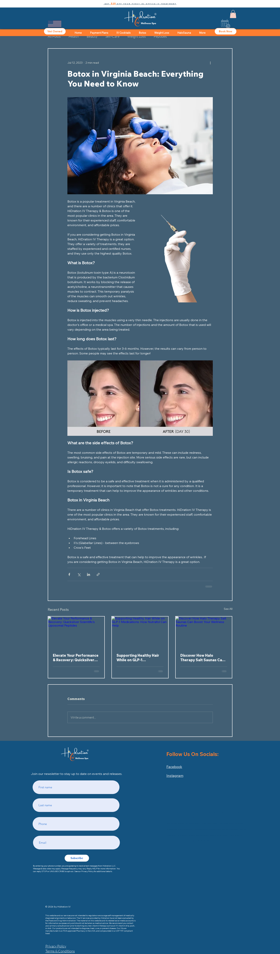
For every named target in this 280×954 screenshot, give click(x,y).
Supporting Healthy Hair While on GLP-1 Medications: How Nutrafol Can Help (138, 657)
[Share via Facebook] (69, 574)
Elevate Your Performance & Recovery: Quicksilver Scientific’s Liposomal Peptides (75, 657)
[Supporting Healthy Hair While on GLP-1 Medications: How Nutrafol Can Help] (140, 632)
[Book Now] (226, 31)
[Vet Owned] (55, 31)
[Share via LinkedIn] (88, 574)
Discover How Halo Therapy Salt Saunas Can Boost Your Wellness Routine (202, 657)
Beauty (92, 36)
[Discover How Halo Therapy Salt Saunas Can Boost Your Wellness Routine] (204, 632)
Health (74, 36)
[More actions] (210, 62)
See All (228, 609)
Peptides (160, 36)
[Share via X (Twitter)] (79, 574)
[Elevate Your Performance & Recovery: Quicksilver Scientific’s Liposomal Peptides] (76, 632)
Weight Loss (136, 36)
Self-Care (112, 36)
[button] (140, 4)
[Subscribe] (77, 858)
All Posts (54, 36)
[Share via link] (98, 574)
